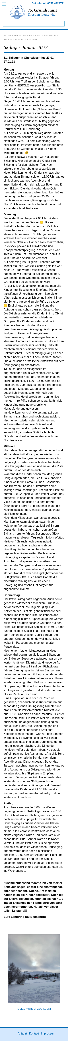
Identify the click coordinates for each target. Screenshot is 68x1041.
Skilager (8, 39)
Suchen (61, 23)
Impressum (48, 1033)
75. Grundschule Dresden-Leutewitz (22, 35)
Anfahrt (22, 1033)
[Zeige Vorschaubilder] (34, 1009)
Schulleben (49, 35)
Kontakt (34, 1033)
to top (61, 1037)
